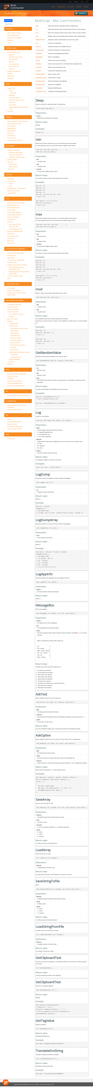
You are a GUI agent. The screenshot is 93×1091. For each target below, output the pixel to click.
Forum (86, 7)
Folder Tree (12, 102)
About (87, 1)
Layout (11, 90)
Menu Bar (11, 54)
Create (11, 183)
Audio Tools (10, 241)
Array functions (14, 330)
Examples (11, 316)
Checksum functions (15, 357)
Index (7, 434)
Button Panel (10, 76)
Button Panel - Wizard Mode (16, 260)
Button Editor (10, 257)
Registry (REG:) (11, 130)
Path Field (13, 93)
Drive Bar (11, 61)
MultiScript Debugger (14, 359)
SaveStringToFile (40, 74)
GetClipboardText (40, 81)
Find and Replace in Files (16, 229)
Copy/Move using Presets (16, 152)
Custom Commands (12, 311)
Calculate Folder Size (13, 205)
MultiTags (10, 364)
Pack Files (10, 162)
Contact (82, 1)
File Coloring (12, 104)
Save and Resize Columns (14, 429)
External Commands (12, 309)
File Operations (10, 146)
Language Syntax (13, 323)
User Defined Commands (14, 304)
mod (37, 36)
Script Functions (13, 326)
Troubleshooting (11, 401)
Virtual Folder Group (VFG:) (14, 140)
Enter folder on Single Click (14, 426)
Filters (9, 278)
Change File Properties (13, 207)
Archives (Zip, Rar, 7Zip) (14, 123)
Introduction (9, 29)
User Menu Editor (12, 262)
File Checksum (11, 181)
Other (7, 369)
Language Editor (11, 193)
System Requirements (13, 35)
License (9, 42)
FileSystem (9, 117)
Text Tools (10, 222)
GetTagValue (39, 88)
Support (78, 7)
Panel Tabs (10, 78)
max (37, 32)
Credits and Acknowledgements (15, 385)
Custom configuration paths (14, 383)
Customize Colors (12, 424)
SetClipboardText (40, 84)
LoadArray (38, 70)
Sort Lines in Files (14, 226)
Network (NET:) (11, 126)
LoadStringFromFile (41, 77)
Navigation (12, 95)
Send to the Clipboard (13, 217)
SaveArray (38, 67)
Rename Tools (11, 219)
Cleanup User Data (12, 376)
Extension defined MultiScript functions (19, 352)
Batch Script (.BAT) (12, 319)
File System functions (16, 340)
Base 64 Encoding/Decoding (15, 231)
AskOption (38, 64)
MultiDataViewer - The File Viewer (16, 188)
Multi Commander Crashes (14, 409)
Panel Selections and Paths (17, 345)
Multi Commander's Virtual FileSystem (17, 121)
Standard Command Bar (15, 57)
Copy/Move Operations (13, 150)
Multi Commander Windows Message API (18, 395)
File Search (10, 111)
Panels (8, 84)
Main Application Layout (13, 52)
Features (70, 7)
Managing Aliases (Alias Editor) (15, 253)
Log (37, 43)
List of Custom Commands (16, 314)
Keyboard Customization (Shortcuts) (17, 265)
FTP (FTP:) (10, 133)
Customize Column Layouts (16, 100)
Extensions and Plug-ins (14, 71)
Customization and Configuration (15, 249)
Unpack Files (10, 169)
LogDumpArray (40, 50)
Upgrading (10, 40)
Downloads (61, 7)
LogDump (38, 46)
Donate (70, 1)
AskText (38, 60)
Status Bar (12, 69)
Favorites (9, 73)
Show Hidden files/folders (14, 421)
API (7, 391)
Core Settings (11, 288)
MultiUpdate (10, 378)
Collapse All (8, 20)
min (37, 29)
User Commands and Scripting (14, 300)
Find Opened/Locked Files (14, 214)
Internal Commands (12, 307)
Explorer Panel (11, 88)
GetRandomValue (40, 39)
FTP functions (14, 354)
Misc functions (14, 349)
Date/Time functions (15, 338)
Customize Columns (14, 97)
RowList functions (15, 335)
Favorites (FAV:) (11, 138)
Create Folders (11, 210)
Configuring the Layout (12, 284)
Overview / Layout (11, 48)
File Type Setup (11, 255)
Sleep (37, 26)
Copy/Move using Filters (15, 154)
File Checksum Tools (13, 236)
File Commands (13, 59)
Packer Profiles (13, 164)
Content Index (11, 438)
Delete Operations (12, 159)
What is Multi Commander (14, 33)
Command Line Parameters (14, 381)
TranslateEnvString (41, 91)
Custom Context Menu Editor (15, 276)
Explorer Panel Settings (13, 290)
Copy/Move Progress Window (17, 157)
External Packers (13, 166)
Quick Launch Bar (14, 66)
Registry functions (15, 342)
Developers (76, 1)
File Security (10, 233)
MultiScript (10, 321)
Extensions (9, 174)
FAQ (7, 415)
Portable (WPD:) (11, 128)
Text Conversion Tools (15, 224)
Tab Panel (13, 347)
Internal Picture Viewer (13, 190)
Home (53, 7)
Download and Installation (14, 37)
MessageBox (39, 57)
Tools (7, 198)
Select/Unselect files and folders (16, 203)
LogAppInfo (39, 53)
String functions (14, 333)
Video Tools (10, 243)
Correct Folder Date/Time (14, 212)
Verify (10, 186)
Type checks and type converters (19, 328)
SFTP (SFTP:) (11, 135)
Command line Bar (14, 64)
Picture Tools (10, 238)
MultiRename (11, 179)
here (79, 633)
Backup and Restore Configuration (16, 374)
